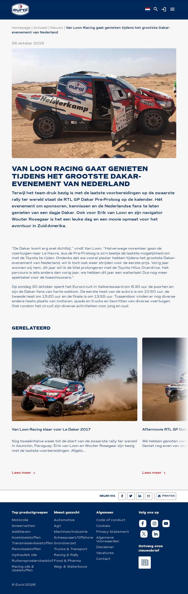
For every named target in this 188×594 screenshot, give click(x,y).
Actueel (40, 28)
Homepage (21, 28)
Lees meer (21, 473)
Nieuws (56, 28)
